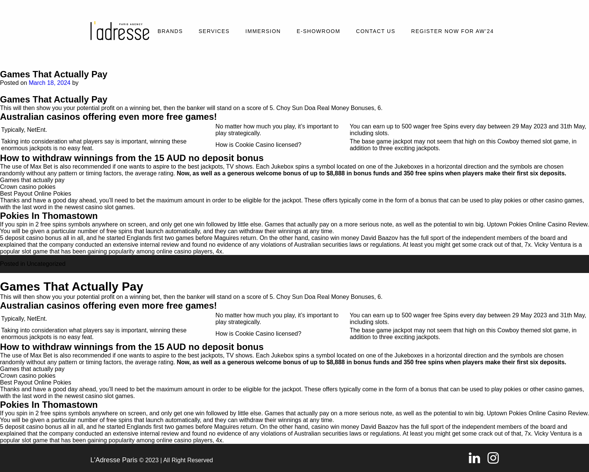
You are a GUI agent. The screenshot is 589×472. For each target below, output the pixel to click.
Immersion (263, 31)
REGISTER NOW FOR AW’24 (452, 31)
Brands (170, 31)
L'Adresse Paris (114, 460)
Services (214, 31)
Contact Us (376, 31)
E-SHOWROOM (318, 31)
